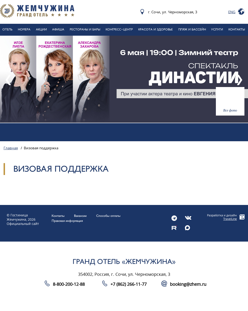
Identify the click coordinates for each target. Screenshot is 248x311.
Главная (11, 148)
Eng (231, 12)
